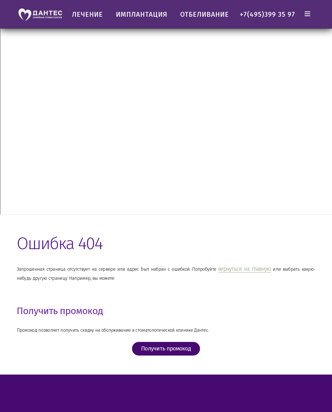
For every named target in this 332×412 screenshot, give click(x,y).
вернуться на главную (278, 268)
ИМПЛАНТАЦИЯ (141, 14)
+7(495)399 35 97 (267, 14)
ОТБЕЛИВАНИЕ (204, 14)
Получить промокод (166, 355)
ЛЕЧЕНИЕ (87, 14)
